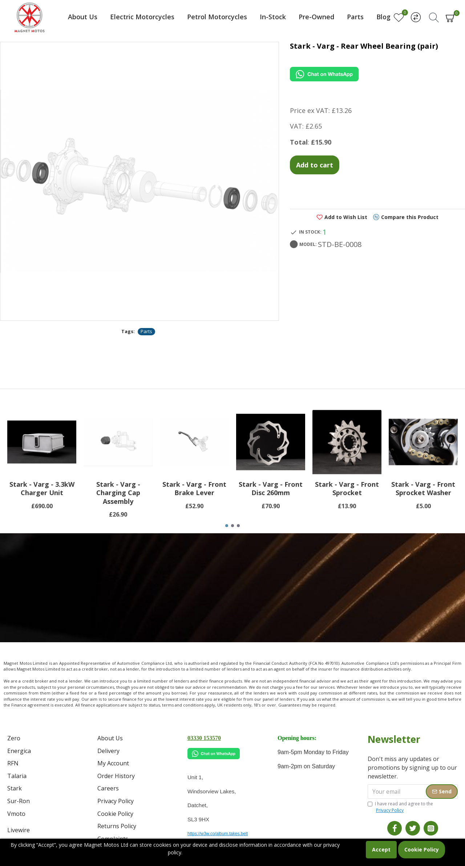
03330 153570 (204, 738)
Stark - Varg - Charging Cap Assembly (118, 493)
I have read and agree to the (400, 807)
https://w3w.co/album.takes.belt (217, 833)
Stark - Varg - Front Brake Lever (194, 488)
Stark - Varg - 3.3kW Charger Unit (41, 488)
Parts (146, 331)
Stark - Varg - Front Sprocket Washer (423, 488)
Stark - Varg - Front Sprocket (347, 488)
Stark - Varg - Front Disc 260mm (271, 488)
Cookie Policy (421, 849)
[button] (226, 525)
